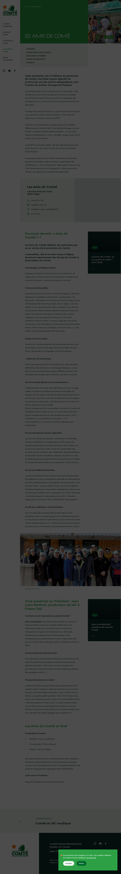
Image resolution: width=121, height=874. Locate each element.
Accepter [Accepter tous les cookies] (68, 863)
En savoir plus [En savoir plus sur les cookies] (91, 858)
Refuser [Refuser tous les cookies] (81, 863)
